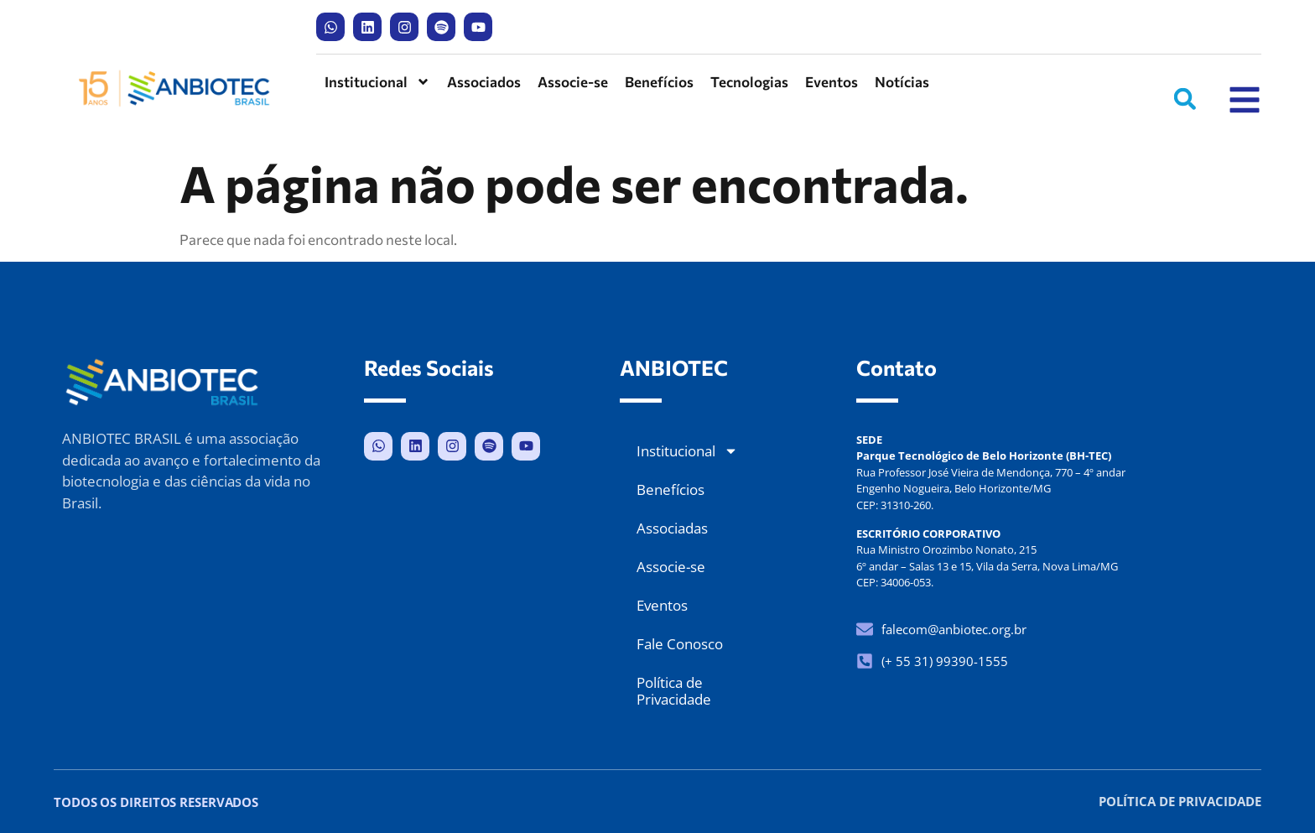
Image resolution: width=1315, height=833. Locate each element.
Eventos (831, 82)
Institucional (377, 81)
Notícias (902, 82)
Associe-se (573, 82)
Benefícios (659, 82)
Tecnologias (749, 82)
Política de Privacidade (674, 691)
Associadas (672, 528)
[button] (1185, 99)
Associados (484, 82)
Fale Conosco (680, 643)
